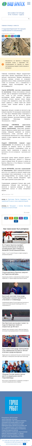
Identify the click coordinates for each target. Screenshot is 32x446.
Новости (16, 25)
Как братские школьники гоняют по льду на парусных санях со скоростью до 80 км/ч (15, 325)
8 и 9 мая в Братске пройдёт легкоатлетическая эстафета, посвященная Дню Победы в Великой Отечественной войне (13, 247)
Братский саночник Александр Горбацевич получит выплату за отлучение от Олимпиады (14, 298)
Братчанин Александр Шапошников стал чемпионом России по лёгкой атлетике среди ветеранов (15, 350)
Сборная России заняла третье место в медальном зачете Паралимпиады (13, 376)
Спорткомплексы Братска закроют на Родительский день (15, 273)
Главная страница (7, 25)
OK (24, 444)
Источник (26, 212)
